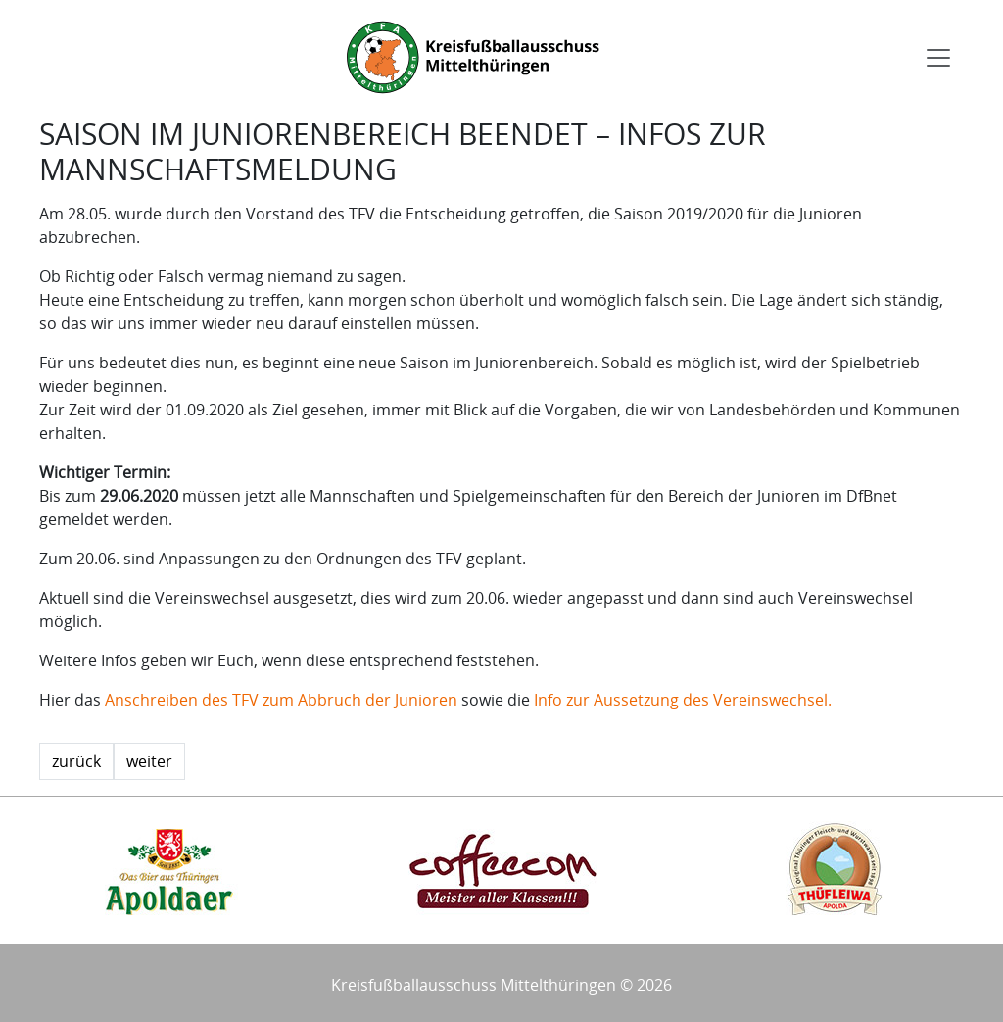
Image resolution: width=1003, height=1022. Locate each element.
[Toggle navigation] (938, 57)
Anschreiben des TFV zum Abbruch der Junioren (281, 699)
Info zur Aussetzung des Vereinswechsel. (683, 699)
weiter (149, 761)
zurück (76, 761)
